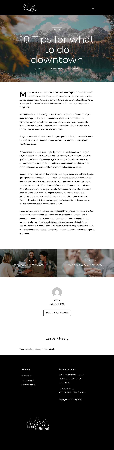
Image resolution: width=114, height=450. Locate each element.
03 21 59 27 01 (67, 388)
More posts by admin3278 (57, 313)
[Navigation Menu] (93, 7)
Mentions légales (28, 385)
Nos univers (26, 375)
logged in (34, 349)
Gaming (56, 29)
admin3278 (41, 68)
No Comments (73, 68)
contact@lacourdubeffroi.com (73, 392)
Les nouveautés (28, 380)
